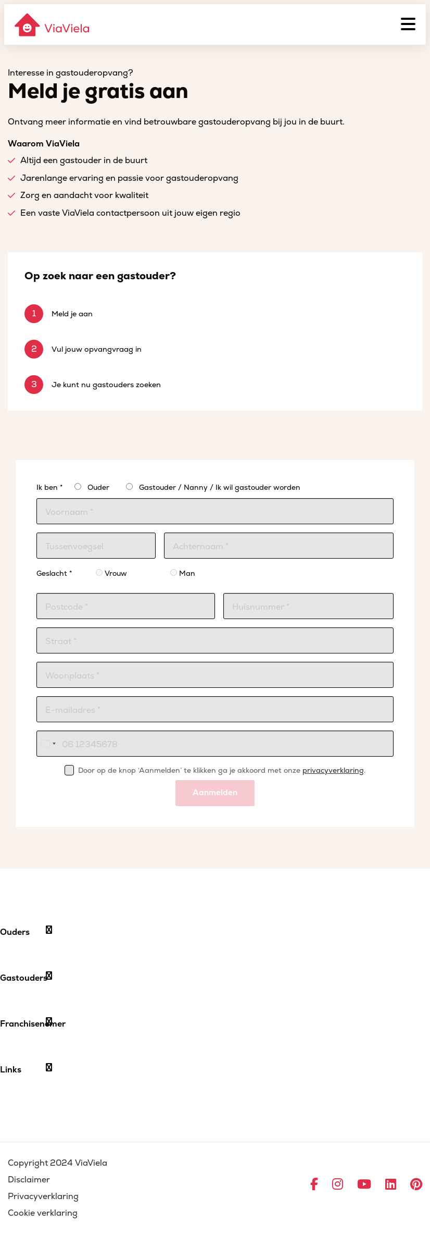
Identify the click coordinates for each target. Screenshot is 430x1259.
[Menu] (408, 24)
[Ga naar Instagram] (337, 1185)
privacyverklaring (333, 770)
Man (182, 573)
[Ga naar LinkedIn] (390, 1185)
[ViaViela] (53, 24)
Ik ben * (49, 487)
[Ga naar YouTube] (364, 1185)
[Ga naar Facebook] (314, 1185)
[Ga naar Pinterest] (416, 1185)
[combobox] (48, 743)
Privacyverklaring (43, 1196)
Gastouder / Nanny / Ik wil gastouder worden (219, 487)
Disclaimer (29, 1180)
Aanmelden (215, 793)
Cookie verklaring (43, 1213)
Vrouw (111, 573)
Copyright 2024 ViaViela (57, 1163)
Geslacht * (54, 573)
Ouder (98, 487)
